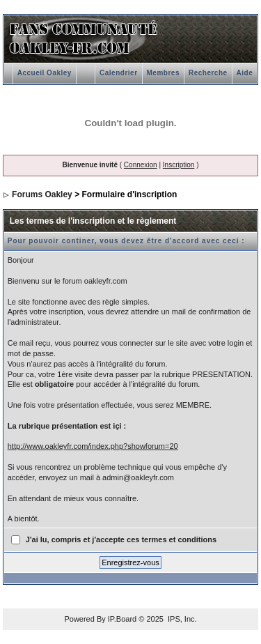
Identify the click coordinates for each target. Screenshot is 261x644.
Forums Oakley (42, 194)
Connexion (140, 165)
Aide (245, 73)
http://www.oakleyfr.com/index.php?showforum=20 (93, 446)
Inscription (179, 165)
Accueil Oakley (44, 73)
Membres (163, 73)
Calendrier (118, 73)
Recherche (208, 73)
